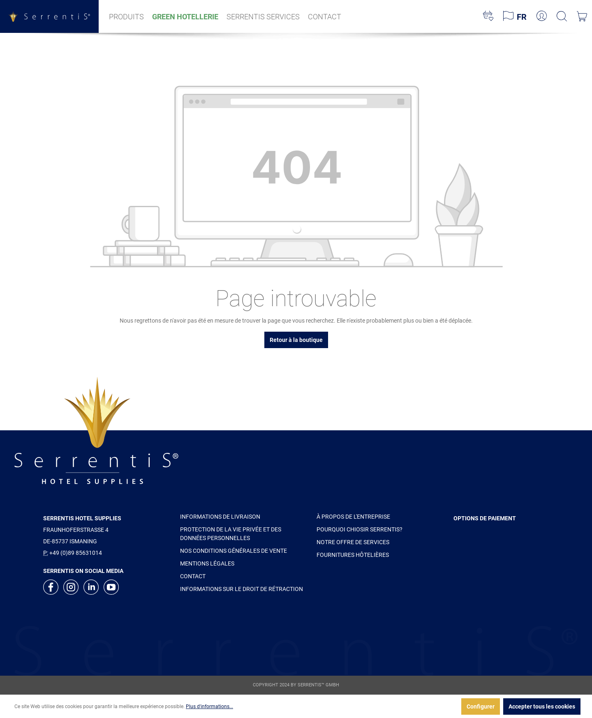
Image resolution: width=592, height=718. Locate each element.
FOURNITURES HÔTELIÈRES (353, 555)
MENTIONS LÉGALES (207, 563)
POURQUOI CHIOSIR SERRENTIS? (359, 529)
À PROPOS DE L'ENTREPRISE (353, 516)
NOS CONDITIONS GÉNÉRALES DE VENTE (233, 550)
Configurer (481, 706)
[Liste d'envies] (488, 16)
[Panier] (582, 16)
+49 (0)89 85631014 (75, 552)
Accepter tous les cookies (542, 706)
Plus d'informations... (209, 706)
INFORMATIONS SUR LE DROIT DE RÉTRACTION (241, 589)
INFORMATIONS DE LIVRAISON (220, 516)
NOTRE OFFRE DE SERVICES (353, 542)
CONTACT (193, 576)
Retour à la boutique (296, 340)
